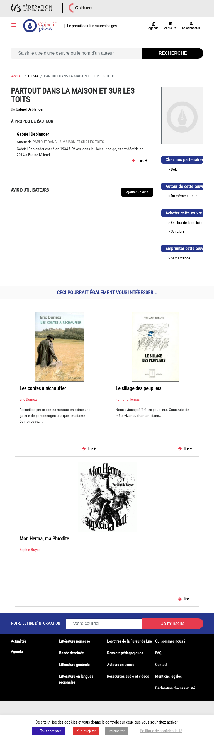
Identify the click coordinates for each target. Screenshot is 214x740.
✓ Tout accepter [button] (48, 731)
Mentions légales (168, 676)
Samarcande (180, 258)
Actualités (18, 641)
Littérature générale (74, 664)
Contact (161, 664)
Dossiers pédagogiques (125, 653)
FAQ (158, 653)
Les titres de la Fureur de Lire (129, 641)
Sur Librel (178, 231)
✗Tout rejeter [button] (86, 731)
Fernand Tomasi (128, 399)
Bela (174, 169)
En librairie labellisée (187, 222)
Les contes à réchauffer (43, 388)
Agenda (17, 651)
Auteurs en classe (120, 664)
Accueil (16, 76)
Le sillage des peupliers (138, 388)
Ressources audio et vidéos (128, 676)
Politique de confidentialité (161, 730)
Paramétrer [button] (117, 731)
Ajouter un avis (137, 192)
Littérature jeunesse (74, 641)
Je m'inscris (172, 623)
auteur (192, 196)
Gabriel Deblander (29, 109)
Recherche (173, 53)
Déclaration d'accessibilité (175, 688)
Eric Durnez (28, 399)
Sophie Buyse (30, 549)
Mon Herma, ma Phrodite (44, 538)
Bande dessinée (71, 653)
